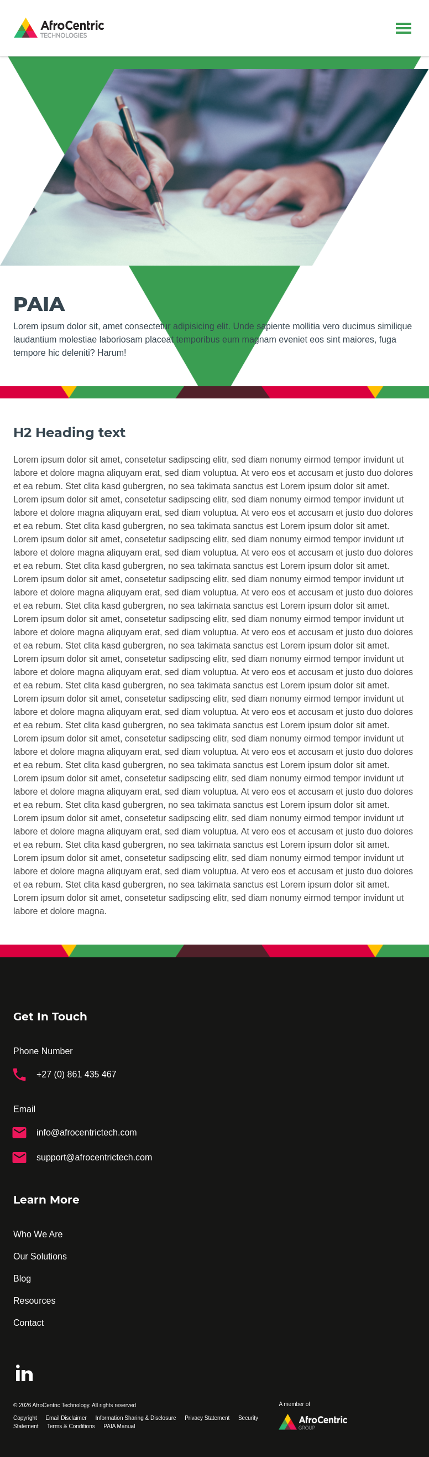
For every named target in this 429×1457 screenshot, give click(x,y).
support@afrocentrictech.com (81, 1157)
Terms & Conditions (71, 1426)
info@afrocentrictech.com (74, 1132)
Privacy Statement (207, 1418)
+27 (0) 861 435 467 (64, 1074)
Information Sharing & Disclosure (135, 1418)
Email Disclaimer (65, 1418)
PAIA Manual (119, 1426)
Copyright (25, 1418)
